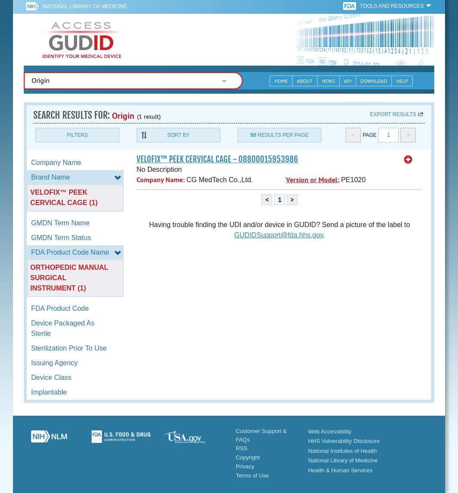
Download (373, 81)
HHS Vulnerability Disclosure (344, 441)
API (347, 81)
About (305, 81)
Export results (393, 114)
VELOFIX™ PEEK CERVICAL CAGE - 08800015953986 (217, 159)
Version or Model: (312, 179)
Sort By (178, 135)
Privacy (245, 466)
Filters (77, 135)
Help (402, 81)
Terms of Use (252, 475)
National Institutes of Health (342, 451)
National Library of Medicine (85, 6)
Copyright (248, 457)
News (328, 81)
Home (281, 81)
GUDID (82, 40)
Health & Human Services (340, 470)
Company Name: (160, 179)
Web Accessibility (329, 431)
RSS (242, 448)
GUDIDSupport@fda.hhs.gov (278, 235)
